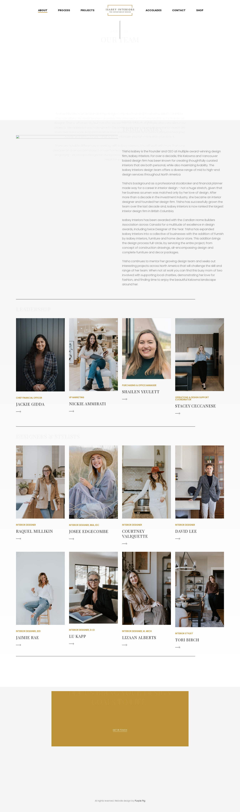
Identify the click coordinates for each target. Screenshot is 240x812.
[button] (40, 366)
